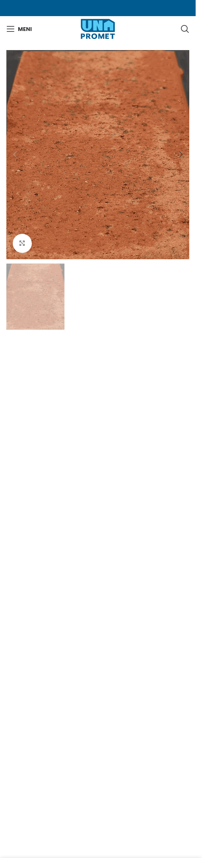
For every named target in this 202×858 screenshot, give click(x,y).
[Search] (185, 28)
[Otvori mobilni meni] (19, 28)
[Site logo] (98, 28)
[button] (14, 154)
